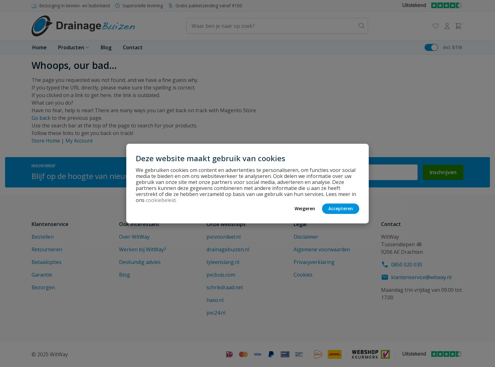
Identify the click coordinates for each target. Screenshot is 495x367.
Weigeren (305, 208)
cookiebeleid (161, 199)
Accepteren (340, 208)
